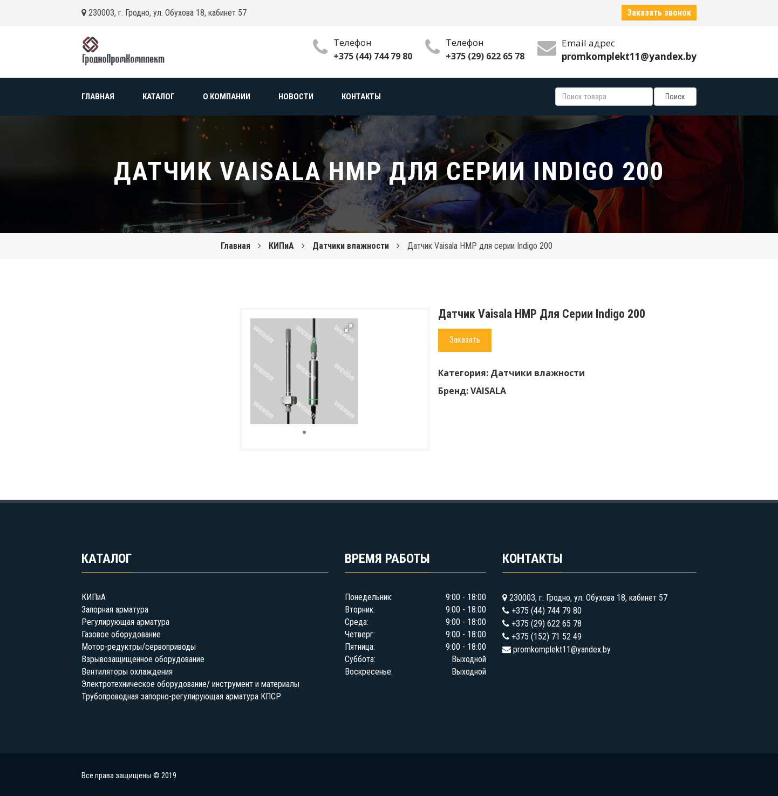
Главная (235, 246)
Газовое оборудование (121, 634)
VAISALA (488, 391)
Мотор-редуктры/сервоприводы (138, 647)
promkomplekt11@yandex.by (562, 649)
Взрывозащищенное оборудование (142, 659)
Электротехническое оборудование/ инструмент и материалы (190, 684)
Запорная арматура (114, 609)
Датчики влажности (350, 246)
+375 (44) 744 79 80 (372, 56)
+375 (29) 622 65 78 (485, 56)
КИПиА (281, 246)
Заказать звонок (659, 13)
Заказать (464, 340)
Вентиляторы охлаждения (127, 671)
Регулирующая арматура (125, 622)
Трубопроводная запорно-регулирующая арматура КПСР (181, 696)
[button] (348, 328)
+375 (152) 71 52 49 (546, 636)
